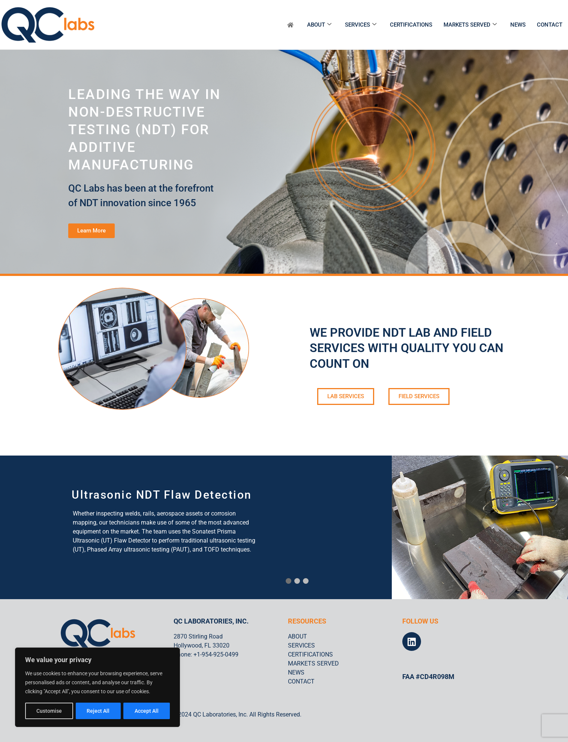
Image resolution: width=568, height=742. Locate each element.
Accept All (147, 711)
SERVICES (360, 24)
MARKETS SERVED (470, 24)
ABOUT (319, 24)
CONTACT (549, 24)
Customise (49, 711)
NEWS (518, 24)
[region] (97, 687)
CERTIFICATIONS (411, 24)
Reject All (98, 711)
